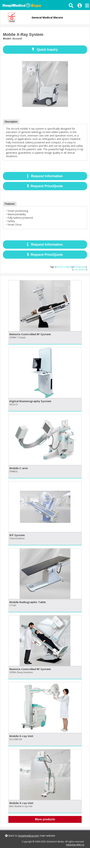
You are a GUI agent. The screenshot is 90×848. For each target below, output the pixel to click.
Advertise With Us (75, 844)
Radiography (80, 266)
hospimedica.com (28, 835)
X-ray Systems (79, 269)
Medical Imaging (64, 266)
